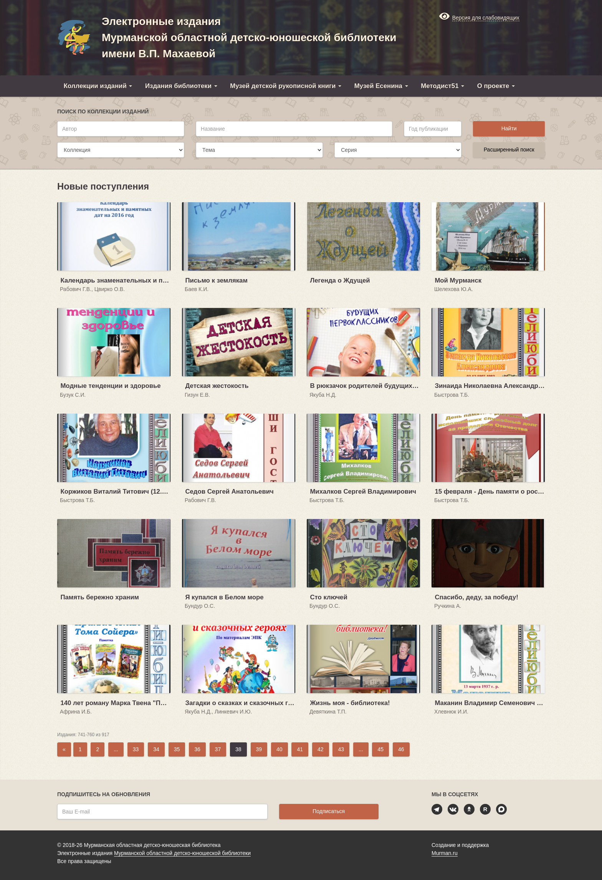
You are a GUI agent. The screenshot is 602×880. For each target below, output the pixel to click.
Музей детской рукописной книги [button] (285, 86)
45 (380, 749)
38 (238, 749)
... (116, 749)
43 (341, 749)
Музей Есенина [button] (381, 86)
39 (259, 749)
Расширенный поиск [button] (509, 149)
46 (401, 749)
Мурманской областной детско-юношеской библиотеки (182, 853)
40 (279, 749)
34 (156, 749)
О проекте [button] (496, 86)
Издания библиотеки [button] (181, 86)
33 (136, 749)
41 (300, 749)
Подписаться (329, 811)
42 (321, 749)
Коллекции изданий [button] (98, 86)
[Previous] (64, 749)
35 (177, 749)
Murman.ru (445, 853)
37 (218, 749)
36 (197, 749)
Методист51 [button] (442, 86)
